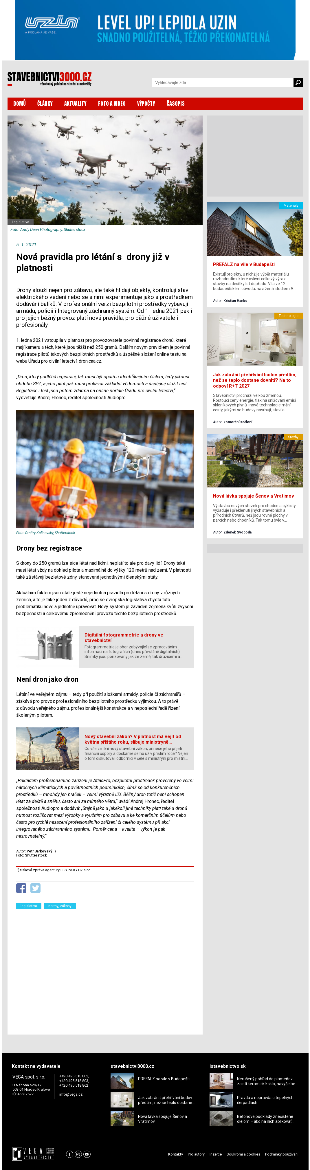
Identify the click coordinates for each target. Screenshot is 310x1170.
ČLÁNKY (45, 103)
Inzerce (216, 1154)
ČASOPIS (176, 103)
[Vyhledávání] (223, 82)
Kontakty (175, 1154)
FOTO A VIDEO (112, 103)
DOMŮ (19, 103)
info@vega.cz (70, 1094)
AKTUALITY (75, 103)
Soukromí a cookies (243, 1154)
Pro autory (196, 1154)
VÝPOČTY (146, 103)
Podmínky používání (281, 1154)
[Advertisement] (105, 968)
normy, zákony (59, 906)
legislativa (29, 906)
